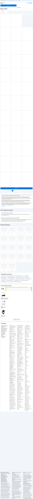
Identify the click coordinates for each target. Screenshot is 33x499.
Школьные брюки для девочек (12, 411)
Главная (1, 7)
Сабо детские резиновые (28, 414)
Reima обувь (26, 403)
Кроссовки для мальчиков (20, 429)
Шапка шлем (26, 469)
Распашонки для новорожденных (11, 434)
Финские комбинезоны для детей (20, 449)
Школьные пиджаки (12, 428)
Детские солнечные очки (28, 476)
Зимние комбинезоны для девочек (12, 478)
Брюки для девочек (19, 417)
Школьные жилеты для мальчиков (12, 415)
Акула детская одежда (27, 420)
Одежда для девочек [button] (4, 398)
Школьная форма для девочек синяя (13, 404)
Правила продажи (16, 492)
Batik (25, 440)
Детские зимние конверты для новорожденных (13, 442)
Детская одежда (11, 429)
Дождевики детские (19, 456)
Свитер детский (19, 465)
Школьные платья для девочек (13, 405)
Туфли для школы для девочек (13, 412)
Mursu (25, 416)
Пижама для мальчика (12, 466)
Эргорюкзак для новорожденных (11, 437)
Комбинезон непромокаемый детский (20, 444)
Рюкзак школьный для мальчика (12, 401)
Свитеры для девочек (19, 403)
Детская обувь (14, 7)
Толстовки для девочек (12, 477)
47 (20, 260)
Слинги (18, 437)
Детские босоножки (27, 406)
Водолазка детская (19, 455)
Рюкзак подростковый (27, 466)
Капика (26, 427)
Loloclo (26, 436)
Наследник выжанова (27, 426)
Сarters (25, 437)
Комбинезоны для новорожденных (12, 436)
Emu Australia (26, 446)
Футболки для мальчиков (12, 458)
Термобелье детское (19, 459)
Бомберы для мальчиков (12, 467)
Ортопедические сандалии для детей (28, 409)
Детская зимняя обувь (27, 411)
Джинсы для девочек (19, 415)
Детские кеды (26, 418)
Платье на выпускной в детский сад (12, 432)
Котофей (26, 419)
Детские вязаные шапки (27, 475)
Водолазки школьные (12, 427)
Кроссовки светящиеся (19, 471)
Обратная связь (16, 497)
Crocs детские (18, 474)
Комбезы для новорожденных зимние (13, 439)
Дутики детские (26, 410)
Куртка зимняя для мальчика (13, 459)
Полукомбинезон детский (20, 448)
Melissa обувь (26, 412)
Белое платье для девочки (20, 416)
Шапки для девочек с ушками (28, 478)
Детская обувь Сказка (27, 397)
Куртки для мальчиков (12, 454)
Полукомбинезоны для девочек (19, 424)
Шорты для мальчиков (12, 468)
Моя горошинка (11, 450)
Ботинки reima (26, 405)
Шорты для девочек (19, 412)
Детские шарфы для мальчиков (27, 474)
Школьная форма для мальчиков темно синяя (12, 421)
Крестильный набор (12, 441)
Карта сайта (16, 498)
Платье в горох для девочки (20, 426)
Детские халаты (26, 460)
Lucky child (26, 449)
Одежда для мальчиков (12, 470)
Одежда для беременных (20, 436)
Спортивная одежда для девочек (19, 408)
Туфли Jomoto (3, 376)
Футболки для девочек (19, 396)
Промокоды (16, 493)
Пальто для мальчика (12, 465)
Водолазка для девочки (19, 428)
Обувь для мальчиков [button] (4, 399)
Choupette (26, 425)
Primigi (25, 400)
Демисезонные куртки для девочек (20, 404)
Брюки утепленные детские (20, 466)
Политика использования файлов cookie (16, 495)
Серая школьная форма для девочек (13, 408)
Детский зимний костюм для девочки (20, 414)
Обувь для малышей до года (13, 445)
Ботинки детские (27, 413)
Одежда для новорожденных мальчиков (13, 446)
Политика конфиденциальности (16, 494)
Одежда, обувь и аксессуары (6, 7)
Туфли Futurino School (4, 367)
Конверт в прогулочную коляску (12, 440)
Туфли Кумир (3, 385)
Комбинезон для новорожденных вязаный (12, 449)
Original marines (27, 431)
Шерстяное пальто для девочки (19, 425)
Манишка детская (27, 477)
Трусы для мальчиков (27, 461)
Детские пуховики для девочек (19, 406)
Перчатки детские (27, 471)
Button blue (26, 430)
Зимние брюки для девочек (20, 427)
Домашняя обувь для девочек (20, 433)
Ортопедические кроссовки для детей (28, 401)
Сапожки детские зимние (28, 399)
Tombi (25, 407)
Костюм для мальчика (12, 460)
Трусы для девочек (27, 458)
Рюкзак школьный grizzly (12, 396)
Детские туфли (19, 435)
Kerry (25, 429)
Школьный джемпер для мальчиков (12, 426)
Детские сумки (26, 472)
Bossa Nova (26, 438)
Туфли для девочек (19, 430)
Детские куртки (19, 441)
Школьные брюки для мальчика (12, 399)
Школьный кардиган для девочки (12, 418)
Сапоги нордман (19, 470)
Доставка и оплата (16, 489)
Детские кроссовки (19, 475)
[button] (8, 5)
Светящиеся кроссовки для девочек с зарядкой (20, 432)
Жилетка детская (19, 454)
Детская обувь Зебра (27, 398)
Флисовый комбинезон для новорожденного (13, 448)
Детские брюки (19, 464)
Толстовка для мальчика (12, 461)
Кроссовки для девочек (20, 431)
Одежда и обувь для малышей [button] (3, 396)
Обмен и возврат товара (16, 491)
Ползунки (18, 442)
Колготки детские (27, 456)
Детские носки (26, 457)
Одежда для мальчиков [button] (4, 397)
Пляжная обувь (26, 417)
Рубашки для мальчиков (12, 462)
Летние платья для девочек (20, 418)
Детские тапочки (19, 476)
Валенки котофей (27, 404)
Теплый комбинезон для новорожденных (12, 444)
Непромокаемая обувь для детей (28, 415)
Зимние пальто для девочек (13, 475)
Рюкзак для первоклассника (28, 468)
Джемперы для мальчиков (12, 469)
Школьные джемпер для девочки (12, 420)
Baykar (25, 448)
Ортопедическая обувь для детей (20, 469)
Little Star (26, 447)
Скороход (26, 408)
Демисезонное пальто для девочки (20, 398)
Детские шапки (26, 467)
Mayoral (26, 428)
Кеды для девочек (19, 434)
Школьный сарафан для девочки (12, 423)
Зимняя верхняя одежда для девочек (20, 411)
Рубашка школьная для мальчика (12, 406)
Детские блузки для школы (13, 400)
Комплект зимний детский (20, 458)
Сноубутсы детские (19, 468)
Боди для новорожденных (12, 433)
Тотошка (26, 435)
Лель (25, 439)
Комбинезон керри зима (20, 457)
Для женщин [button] (3, 401)
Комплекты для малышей (12, 453)
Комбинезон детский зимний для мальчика (13, 464)
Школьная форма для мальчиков (12, 398)
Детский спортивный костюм (20, 443)
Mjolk (25, 441)
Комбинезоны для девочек (20, 407)
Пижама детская (26, 459)
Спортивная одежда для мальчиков (12, 455)
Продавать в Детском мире (16, 490)
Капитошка (26, 450)
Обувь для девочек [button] (3, 400)
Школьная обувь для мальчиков (12, 413)
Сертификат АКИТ (16, 496)
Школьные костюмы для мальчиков (12, 416)
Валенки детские (27, 396)
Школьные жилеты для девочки (12, 424)
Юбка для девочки (12, 476)
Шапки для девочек (27, 470)
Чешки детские (19, 473)
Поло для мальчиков (12, 463)
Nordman (18, 472)
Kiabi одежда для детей (27, 451)
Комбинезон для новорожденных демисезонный (11, 452)
